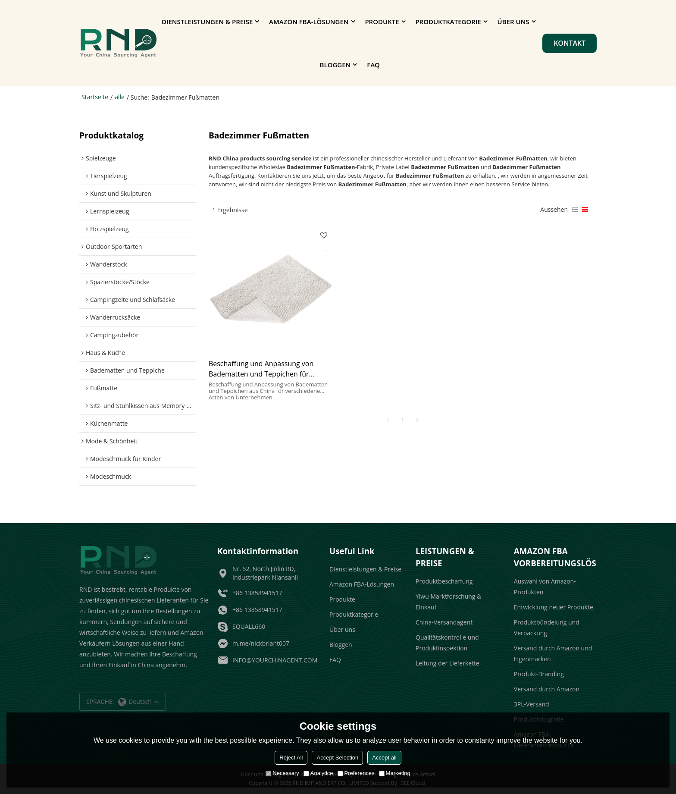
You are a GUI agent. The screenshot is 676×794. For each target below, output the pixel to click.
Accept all (384, 757)
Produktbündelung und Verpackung (546, 627)
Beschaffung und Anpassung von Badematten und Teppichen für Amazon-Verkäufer (261, 369)
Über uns (513, 21)
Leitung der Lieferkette (447, 663)
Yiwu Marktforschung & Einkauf (448, 601)
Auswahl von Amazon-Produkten (545, 586)
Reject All (291, 757)
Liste (575, 209)
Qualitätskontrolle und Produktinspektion (447, 642)
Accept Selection (337, 757)
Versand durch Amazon (546, 689)
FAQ (373, 64)
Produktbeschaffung (444, 581)
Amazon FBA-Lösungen (308, 21)
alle (120, 97)
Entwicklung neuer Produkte (553, 607)
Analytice (318, 773)
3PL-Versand (531, 704)
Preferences (356, 773)
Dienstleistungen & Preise (207, 21)
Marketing (394, 773)
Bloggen (335, 64)
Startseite (94, 97)
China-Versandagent (444, 622)
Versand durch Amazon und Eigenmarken (553, 653)
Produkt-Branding (539, 674)
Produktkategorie (448, 21)
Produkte (382, 21)
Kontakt (569, 43)
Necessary (282, 773)
